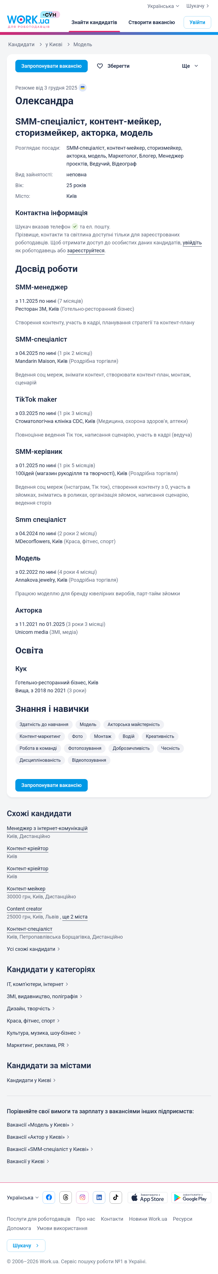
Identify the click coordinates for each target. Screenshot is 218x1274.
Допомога (19, 1228)
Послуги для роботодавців (38, 1219)
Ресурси (182, 1219)
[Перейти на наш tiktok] (116, 1197)
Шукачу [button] (27, 1246)
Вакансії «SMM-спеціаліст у (51, 1149)
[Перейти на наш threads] (65, 1197)
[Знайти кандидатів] (94, 22)
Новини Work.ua (148, 1219)
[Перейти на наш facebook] (49, 1197)
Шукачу (198, 6)
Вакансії (29, 1161)
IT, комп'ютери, (38, 984)
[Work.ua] (28, 22)
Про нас (85, 1219)
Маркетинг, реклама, (39, 1045)
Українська (23, 1198)
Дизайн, (32, 1008)
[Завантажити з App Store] (147, 1197)
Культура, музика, (45, 1033)
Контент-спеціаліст (30, 929)
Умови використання (62, 1228)
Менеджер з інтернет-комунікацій (47, 828)
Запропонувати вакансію (51, 66)
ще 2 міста (75, 917)
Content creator (24, 909)
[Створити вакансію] (152, 22)
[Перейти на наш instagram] (82, 1197)
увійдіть (192, 243)
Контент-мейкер (26, 889)
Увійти (198, 22)
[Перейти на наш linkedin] (99, 1197)
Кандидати (32, 1080)
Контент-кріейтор (27, 848)
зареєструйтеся (85, 250)
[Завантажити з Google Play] (191, 1197)
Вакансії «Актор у (39, 1137)
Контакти (112, 1219)
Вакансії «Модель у (41, 1125)
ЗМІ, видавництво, (46, 996)
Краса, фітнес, (34, 1021)
